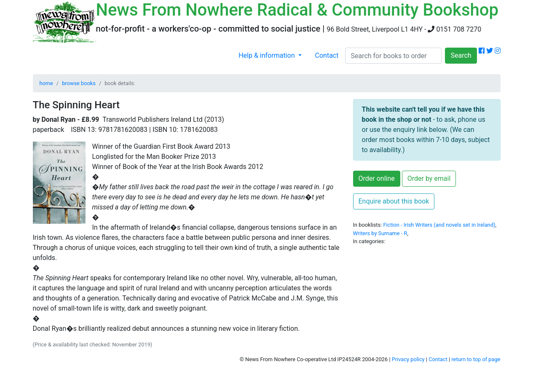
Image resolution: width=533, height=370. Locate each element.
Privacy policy (408, 359)
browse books (79, 83)
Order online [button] (377, 178)
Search (460, 55)
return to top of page (475, 359)
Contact (327, 55)
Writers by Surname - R (380, 233)
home (46, 83)
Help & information (267, 55)
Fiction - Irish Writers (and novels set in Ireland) (439, 225)
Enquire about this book (394, 201)
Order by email (429, 178)
